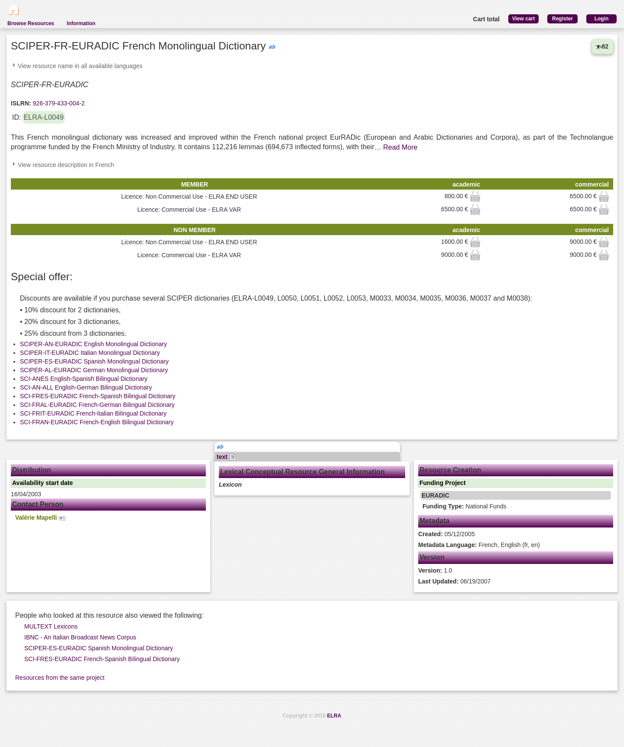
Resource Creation (450, 470)
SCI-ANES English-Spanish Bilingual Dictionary (83, 378)
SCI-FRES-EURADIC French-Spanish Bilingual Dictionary (98, 396)
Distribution (31, 470)
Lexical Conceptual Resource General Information (302, 471)
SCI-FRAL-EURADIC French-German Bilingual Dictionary (97, 404)
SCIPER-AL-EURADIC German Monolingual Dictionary (94, 370)
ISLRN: (21, 103)
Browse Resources (30, 23)
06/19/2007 (454, 581)
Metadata (434, 520)
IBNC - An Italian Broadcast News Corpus (80, 637)
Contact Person (37, 504)
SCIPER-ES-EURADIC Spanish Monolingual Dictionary (94, 361)
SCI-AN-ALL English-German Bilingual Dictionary (86, 387)
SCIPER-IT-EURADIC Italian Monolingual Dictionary (90, 352)
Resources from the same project (59, 677)
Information (81, 23)
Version (432, 557)
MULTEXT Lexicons (51, 626)
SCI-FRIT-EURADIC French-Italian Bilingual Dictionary (93, 413)
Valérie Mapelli (40, 517)
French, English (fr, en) (479, 544)
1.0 (435, 570)
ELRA (334, 716)
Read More (400, 147)
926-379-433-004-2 (58, 103)
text (226, 456)
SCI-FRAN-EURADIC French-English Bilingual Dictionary (97, 422)
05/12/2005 (446, 534)
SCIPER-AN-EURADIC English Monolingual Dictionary (93, 344)
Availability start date (42, 482)
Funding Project (442, 482)
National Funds (464, 506)
